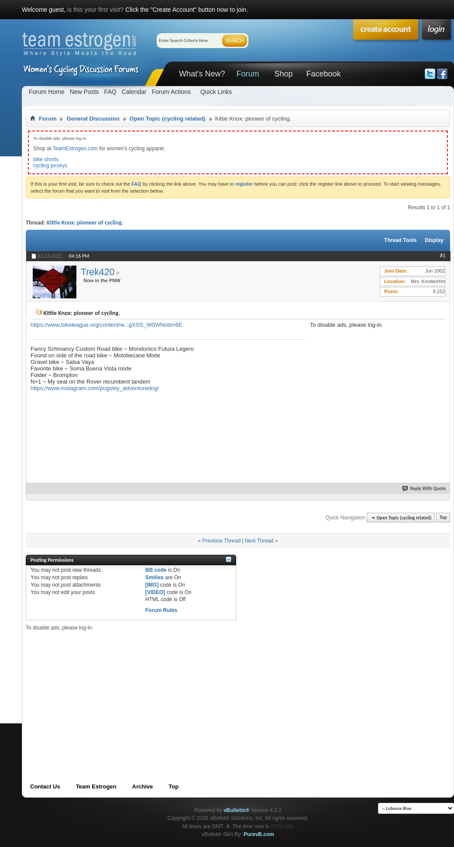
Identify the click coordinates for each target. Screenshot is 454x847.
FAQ (110, 91)
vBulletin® (237, 810)
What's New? (202, 73)
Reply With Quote (424, 488)
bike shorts (45, 159)
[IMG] (152, 585)
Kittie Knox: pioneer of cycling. (85, 222)
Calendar (134, 91)
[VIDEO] (155, 592)
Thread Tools (400, 240)
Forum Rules (161, 610)
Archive (142, 786)
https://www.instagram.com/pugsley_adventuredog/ (95, 388)
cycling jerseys (50, 165)
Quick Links (216, 91)
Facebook (323, 73)
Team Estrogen (96, 786)
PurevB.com (259, 834)
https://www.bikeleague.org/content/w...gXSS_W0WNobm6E (106, 325)
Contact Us (45, 786)
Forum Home (47, 91)
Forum (247, 73)
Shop (283, 73)
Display (434, 240)
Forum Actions (170, 91)
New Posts (84, 91)
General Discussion (92, 118)
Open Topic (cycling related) (168, 118)
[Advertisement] (180, 692)
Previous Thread (221, 541)
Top (443, 518)
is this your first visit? (95, 9)
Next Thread (259, 541)
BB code (156, 570)
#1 (442, 255)
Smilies (154, 577)
